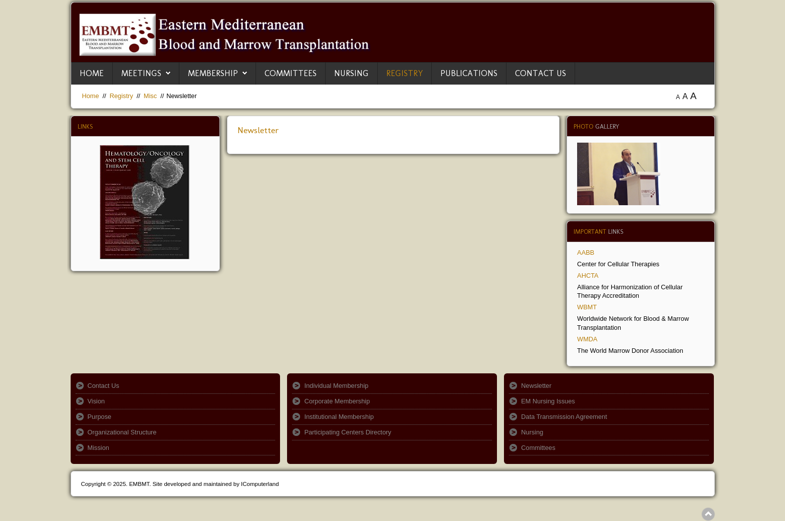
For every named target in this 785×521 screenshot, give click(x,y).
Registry (404, 73)
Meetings (141, 73)
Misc (150, 96)
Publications (468, 73)
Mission (98, 447)
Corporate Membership (337, 401)
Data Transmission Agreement (564, 416)
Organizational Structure (122, 432)
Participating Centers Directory (347, 432)
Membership (213, 73)
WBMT (587, 307)
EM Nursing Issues (548, 401)
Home (92, 73)
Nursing (351, 73)
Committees (291, 73)
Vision (96, 401)
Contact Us (540, 73)
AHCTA (587, 275)
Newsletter (258, 130)
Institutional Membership (339, 416)
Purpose (100, 416)
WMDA (587, 339)
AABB (585, 252)
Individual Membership (336, 385)
